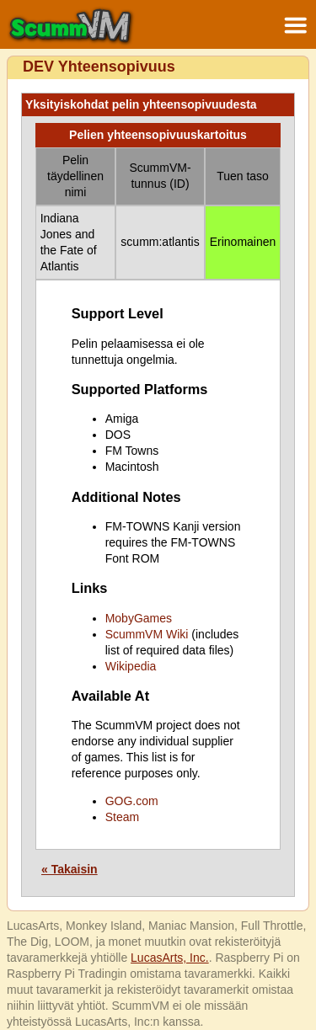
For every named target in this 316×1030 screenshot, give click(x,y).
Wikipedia (131, 666)
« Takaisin (69, 869)
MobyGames (138, 618)
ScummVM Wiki (147, 634)
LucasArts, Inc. (170, 957)
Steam (122, 817)
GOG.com (131, 801)
